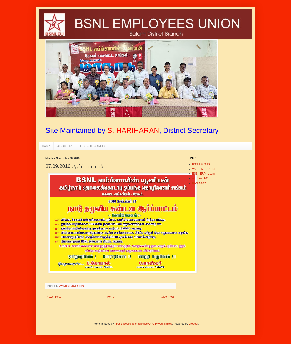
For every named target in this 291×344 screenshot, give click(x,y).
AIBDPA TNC (200, 178)
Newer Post (54, 296)
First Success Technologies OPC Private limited (143, 323)
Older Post (167, 296)
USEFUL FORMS (92, 146)
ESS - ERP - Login (203, 173)
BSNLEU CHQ (201, 164)
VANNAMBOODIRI (203, 169)
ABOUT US (65, 146)
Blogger (193, 323)
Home (46, 146)
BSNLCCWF (199, 183)
